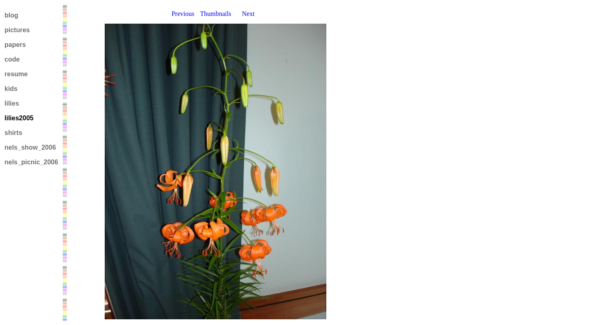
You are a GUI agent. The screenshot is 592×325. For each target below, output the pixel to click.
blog (11, 15)
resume (16, 74)
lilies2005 (18, 118)
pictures (17, 30)
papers (15, 44)
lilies (11, 103)
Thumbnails (215, 13)
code (12, 59)
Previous (183, 13)
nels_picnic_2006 (31, 162)
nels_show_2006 (30, 147)
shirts (13, 132)
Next (248, 13)
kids (11, 88)
